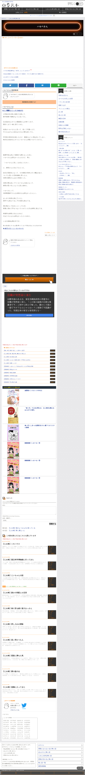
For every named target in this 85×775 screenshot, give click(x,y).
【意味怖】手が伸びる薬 (10, 382)
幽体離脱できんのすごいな (70, 188)
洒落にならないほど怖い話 (47, 749)
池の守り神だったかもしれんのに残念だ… (70, 198)
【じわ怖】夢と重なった (16, 530)
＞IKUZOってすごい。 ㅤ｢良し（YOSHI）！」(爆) (70, 173)
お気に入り (22, 12)
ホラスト (41, 745)
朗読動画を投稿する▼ (29, 102)
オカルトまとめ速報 (9, 80)
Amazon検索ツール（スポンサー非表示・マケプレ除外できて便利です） (23, 74)
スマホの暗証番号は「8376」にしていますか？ (16, 70)
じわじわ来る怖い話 (53, 9)
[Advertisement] (42, 50)
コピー (75, 85)
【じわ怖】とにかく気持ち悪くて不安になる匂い (17, 360)
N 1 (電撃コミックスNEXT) (12, 110)
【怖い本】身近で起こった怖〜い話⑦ (14, 350)
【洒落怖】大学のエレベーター (12, 379)
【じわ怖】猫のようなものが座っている (21, 528)
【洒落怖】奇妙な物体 (9, 372)
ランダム (42, 773)
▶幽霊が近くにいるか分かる (13, 228)
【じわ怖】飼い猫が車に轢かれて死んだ (14, 353)
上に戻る (80, 768)
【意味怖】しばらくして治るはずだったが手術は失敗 (18, 366)
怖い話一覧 (42, 763)
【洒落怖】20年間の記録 (10, 375)
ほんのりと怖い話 (32, 9)
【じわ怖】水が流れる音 (10, 356)
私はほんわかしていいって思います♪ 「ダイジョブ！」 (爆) (70, 143)
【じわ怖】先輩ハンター (10, 363)
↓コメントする (15, 245)
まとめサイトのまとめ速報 (10, 77)
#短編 (4, 286)
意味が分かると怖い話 (73, 9)
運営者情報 (42, 766)
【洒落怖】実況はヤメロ (10, 369)
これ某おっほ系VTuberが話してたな (70, 193)
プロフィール (14, 710)
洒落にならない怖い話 (12, 9)
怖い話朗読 (63, 12)
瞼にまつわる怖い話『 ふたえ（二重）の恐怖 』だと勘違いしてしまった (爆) (70, 150)
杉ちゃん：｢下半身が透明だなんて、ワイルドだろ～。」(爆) (70, 166)
